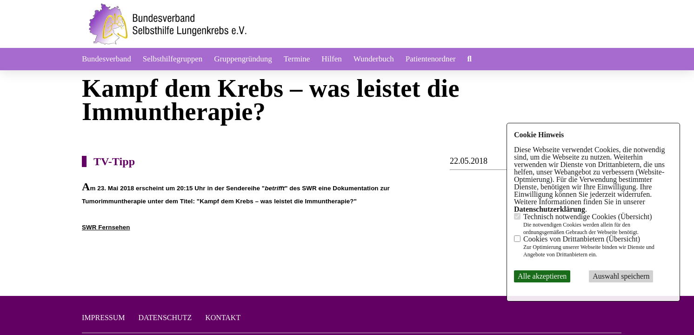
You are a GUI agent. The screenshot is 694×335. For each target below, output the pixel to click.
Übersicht (635, 217)
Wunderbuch (374, 59)
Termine (297, 59)
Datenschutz (165, 318)
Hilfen (331, 59)
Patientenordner (431, 59)
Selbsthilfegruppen (172, 59)
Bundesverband (106, 59)
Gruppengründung (243, 59)
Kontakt (222, 318)
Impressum (103, 318)
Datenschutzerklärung (549, 209)
